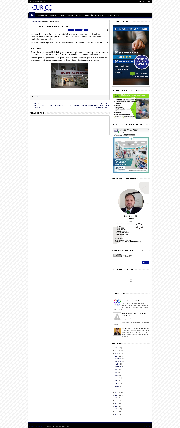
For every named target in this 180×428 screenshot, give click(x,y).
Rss (149, 1)
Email (85, 30)
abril (116, 380)
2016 (117, 409)
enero (117, 389)
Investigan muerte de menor (53, 26)
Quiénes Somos (42, 15)
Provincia (53, 15)
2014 (117, 414)
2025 (117, 350)
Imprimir (79, 30)
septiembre (118, 367)
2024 (117, 353)
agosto (117, 369)
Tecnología (88, 15)
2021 (117, 395)
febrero (117, 386)
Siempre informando (35, 426)
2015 (117, 411)
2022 (117, 392)
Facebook (143, 1)
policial (38, 97)
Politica (108, 15)
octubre (117, 364)
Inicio (32, 15)
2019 (117, 400)
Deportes (70, 15)
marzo (117, 383)
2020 (117, 398)
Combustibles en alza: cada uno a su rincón (135, 328)
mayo (116, 378)
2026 (117, 348)
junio (116, 375)
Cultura (79, 15)
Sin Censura (99, 15)
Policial (61, 15)
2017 (117, 406)
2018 (117, 403)
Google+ (146, 1)
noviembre (118, 361)
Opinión (116, 15)
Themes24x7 (147, 426)
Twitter (140, 1)
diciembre (118, 358)
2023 (117, 356)
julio (116, 372)
